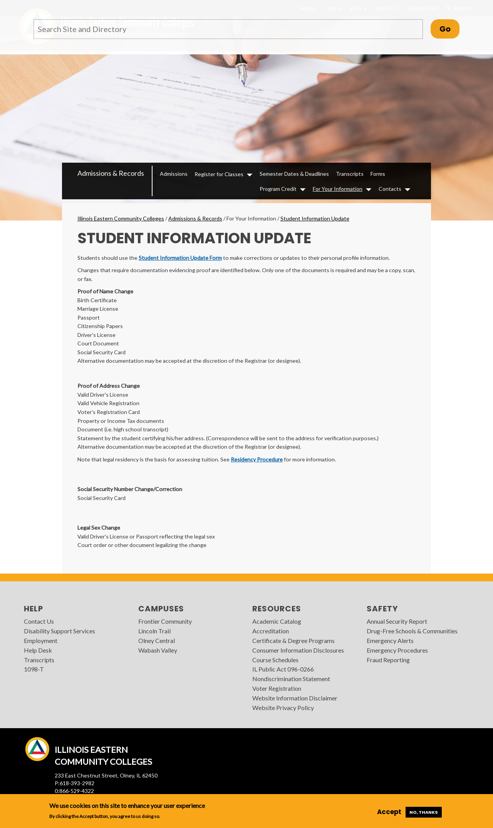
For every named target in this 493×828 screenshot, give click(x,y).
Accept (389, 811)
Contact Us (39, 621)
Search (458, 8)
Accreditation (270, 630)
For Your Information (337, 188)
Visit (358, 8)
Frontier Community (165, 621)
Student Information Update (314, 218)
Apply (307, 8)
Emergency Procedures (397, 650)
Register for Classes (219, 174)
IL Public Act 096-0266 (283, 669)
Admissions (174, 173)
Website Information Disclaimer (294, 698)
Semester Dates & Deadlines (294, 173)
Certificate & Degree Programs (293, 640)
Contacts (390, 188)
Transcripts (350, 173)
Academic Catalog (276, 621)
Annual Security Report (397, 621)
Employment (40, 640)
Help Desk (38, 650)
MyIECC (387, 8)
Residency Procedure (257, 459)
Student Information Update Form (180, 257)
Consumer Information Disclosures (298, 650)
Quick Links (423, 8)
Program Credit (278, 188)
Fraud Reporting (388, 659)
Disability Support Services (59, 630)
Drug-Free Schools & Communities (412, 630)
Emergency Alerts (390, 640)
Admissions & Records (110, 173)
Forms (378, 173)
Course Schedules (275, 659)
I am (332, 8)
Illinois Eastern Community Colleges (120, 218)
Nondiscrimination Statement (291, 678)
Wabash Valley (157, 650)
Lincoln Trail (154, 630)
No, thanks (423, 812)
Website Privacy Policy (283, 707)
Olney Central (156, 640)
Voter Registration (276, 688)
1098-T (34, 669)
